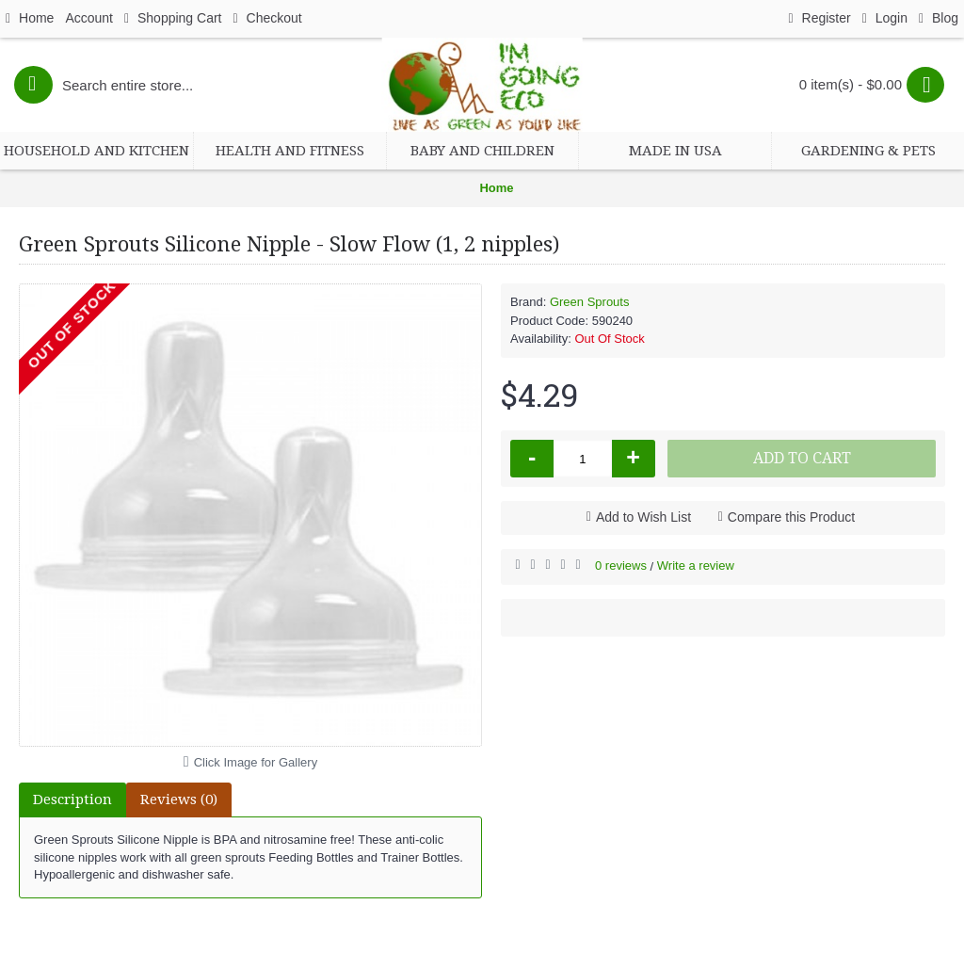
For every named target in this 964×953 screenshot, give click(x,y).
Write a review (695, 565)
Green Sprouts (590, 302)
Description (72, 799)
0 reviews (621, 565)
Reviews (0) (178, 799)
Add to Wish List (643, 517)
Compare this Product (791, 517)
